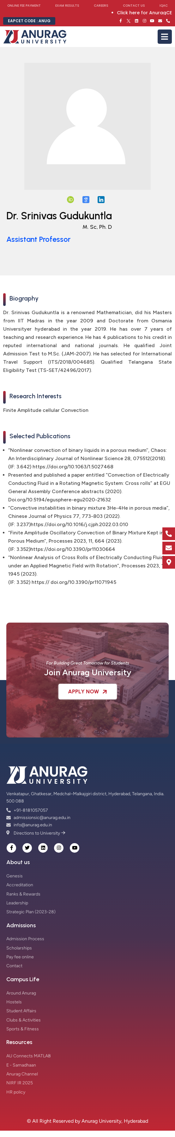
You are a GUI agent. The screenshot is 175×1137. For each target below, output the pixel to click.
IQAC (164, 5)
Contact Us (134, 5)
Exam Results (67, 5)
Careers (101, 5)
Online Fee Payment (24, 5)
